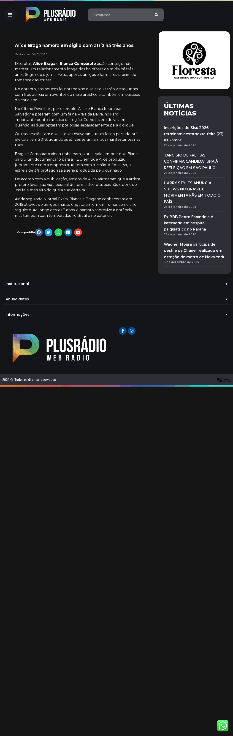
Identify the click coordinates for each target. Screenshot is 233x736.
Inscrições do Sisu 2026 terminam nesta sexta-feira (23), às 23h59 (194, 134)
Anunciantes (17, 299)
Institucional (17, 283)
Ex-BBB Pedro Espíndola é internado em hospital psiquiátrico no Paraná (188, 223)
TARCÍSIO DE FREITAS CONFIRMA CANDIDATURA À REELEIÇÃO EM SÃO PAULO (191, 161)
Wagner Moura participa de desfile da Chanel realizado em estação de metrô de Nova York (194, 250)
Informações (18, 314)
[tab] (116, 284)
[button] (10, 15)
